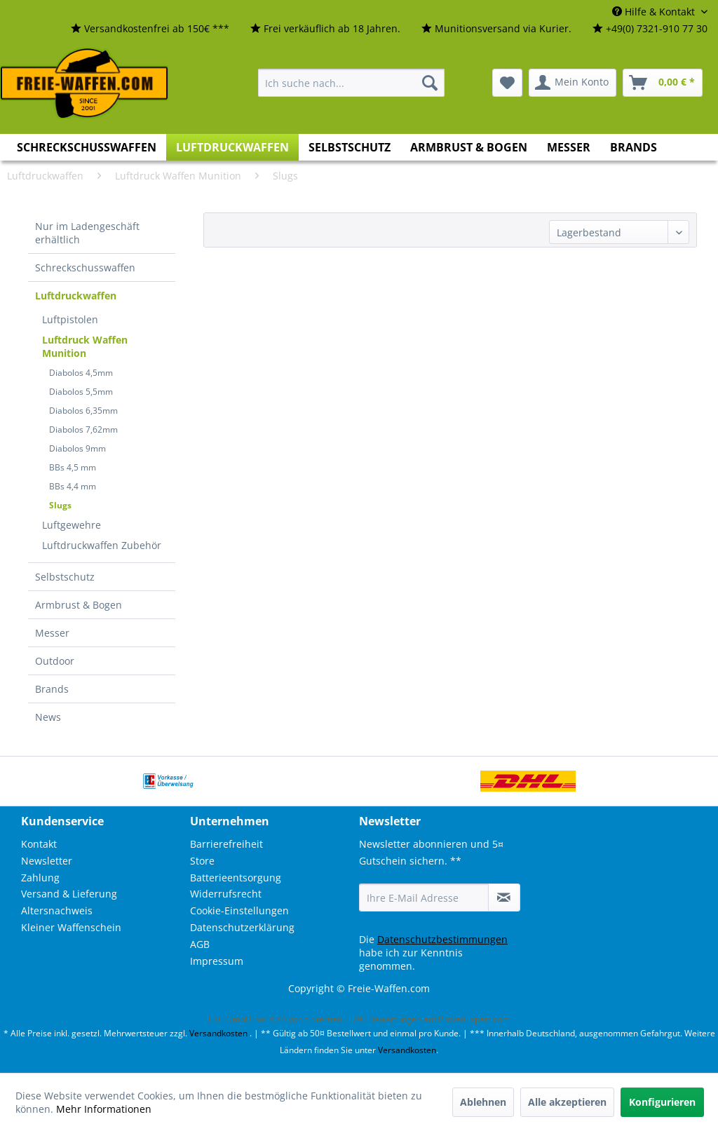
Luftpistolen (70, 319)
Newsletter (46, 860)
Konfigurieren (662, 1102)
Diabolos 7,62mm (83, 429)
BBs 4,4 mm (72, 486)
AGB (200, 944)
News (48, 717)
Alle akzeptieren (567, 1102)
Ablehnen (483, 1102)
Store (202, 860)
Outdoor (54, 661)
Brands (52, 689)
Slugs (60, 505)
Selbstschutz (65, 576)
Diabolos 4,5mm (81, 373)
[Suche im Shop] (351, 83)
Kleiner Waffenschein (71, 927)
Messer (52, 632)
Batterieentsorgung (235, 877)
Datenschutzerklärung (242, 927)
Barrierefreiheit (226, 844)
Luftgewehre (71, 524)
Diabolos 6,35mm (83, 410)
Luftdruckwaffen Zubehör (101, 545)
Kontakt (39, 844)
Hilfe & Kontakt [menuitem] (655, 11)
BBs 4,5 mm (72, 467)
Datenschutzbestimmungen (442, 939)
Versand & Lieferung (69, 893)
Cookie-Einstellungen (239, 910)
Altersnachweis (57, 910)
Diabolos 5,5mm (81, 392)
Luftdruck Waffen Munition (85, 346)
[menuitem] (150, 29)
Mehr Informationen (103, 1109)
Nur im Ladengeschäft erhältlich (87, 232)
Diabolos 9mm (77, 448)
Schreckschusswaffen (85, 267)
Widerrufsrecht (226, 893)
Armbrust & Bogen (78, 604)
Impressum (216, 961)
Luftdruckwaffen (75, 295)
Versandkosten (218, 1033)
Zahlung (40, 877)
